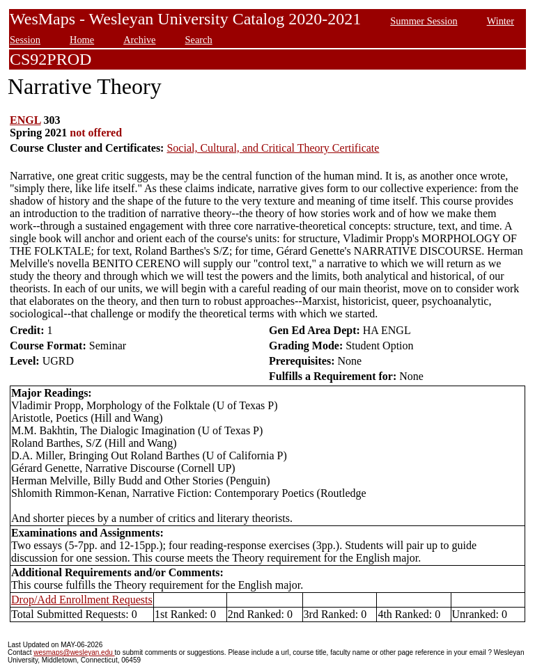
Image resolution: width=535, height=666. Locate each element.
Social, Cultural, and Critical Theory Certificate (272, 148)
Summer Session (423, 20)
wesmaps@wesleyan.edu (73, 652)
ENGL (25, 120)
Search (198, 39)
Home (82, 39)
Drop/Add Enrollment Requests (82, 599)
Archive (139, 39)
